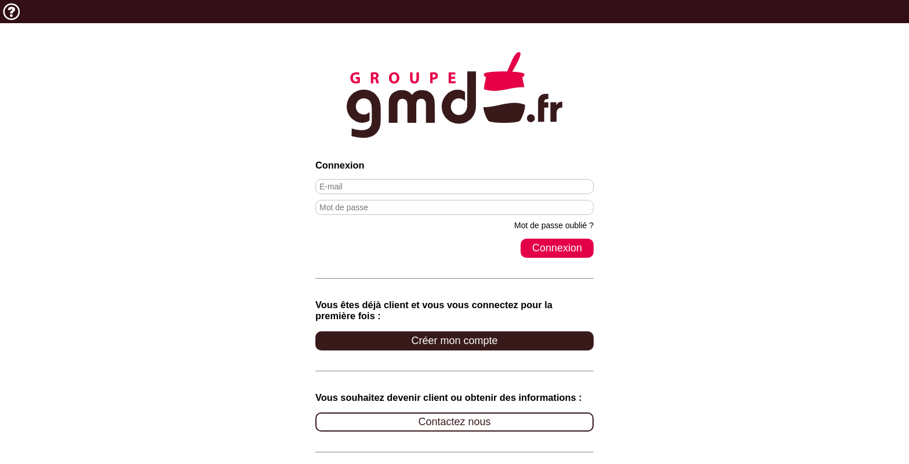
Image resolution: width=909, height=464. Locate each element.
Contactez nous (454, 422)
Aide (11, 11)
